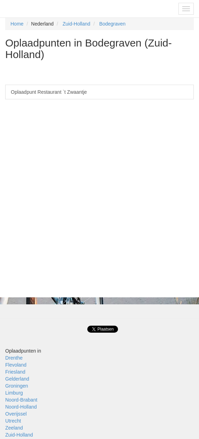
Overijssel (16, 414)
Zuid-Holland (76, 24)
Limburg (14, 393)
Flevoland (16, 365)
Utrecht (13, 421)
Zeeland (14, 428)
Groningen (16, 386)
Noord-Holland (21, 407)
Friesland (15, 372)
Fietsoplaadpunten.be (35, 8)
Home (16, 24)
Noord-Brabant (21, 400)
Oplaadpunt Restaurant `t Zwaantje (49, 92)
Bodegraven (112, 24)
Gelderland (17, 379)
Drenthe (14, 358)
